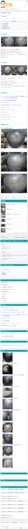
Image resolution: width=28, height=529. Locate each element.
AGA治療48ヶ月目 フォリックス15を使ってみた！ (13, 214)
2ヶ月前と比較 (5, 23)
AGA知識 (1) (4, 298)
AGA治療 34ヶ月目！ (5, 517)
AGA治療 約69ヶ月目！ (9, 224)
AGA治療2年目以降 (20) (5, 291)
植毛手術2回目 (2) (5, 282)
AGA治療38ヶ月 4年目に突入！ (10, 204)
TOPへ (21, 528)
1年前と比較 (4, 25)
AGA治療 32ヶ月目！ (4, 237)
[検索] (8, 483)
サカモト (2, 244)
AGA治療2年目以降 (4, 16)
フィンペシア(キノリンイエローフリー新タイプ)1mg (9, 309)
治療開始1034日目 (6, 28)
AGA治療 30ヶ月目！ (9, 209)
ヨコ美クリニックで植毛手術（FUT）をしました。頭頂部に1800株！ (13, 500)
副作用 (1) (3, 296)
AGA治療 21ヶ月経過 (5, 515)
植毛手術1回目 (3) (5, 284)
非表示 (15, 21)
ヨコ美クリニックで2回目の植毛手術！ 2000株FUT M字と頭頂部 (12, 492)
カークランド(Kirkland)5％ (5, 320)
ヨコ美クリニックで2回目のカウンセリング (9, 496)
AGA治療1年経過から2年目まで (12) (7, 289)
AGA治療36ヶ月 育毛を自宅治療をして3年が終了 (21, 237)
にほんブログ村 (3, 274)
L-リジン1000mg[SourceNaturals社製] (9, 100)
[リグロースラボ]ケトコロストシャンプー (7, 345)
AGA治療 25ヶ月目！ (9, 219)
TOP (6, 522)
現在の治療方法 (5, 26)
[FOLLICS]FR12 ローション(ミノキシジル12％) (8, 325)
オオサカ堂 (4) (4, 300)
